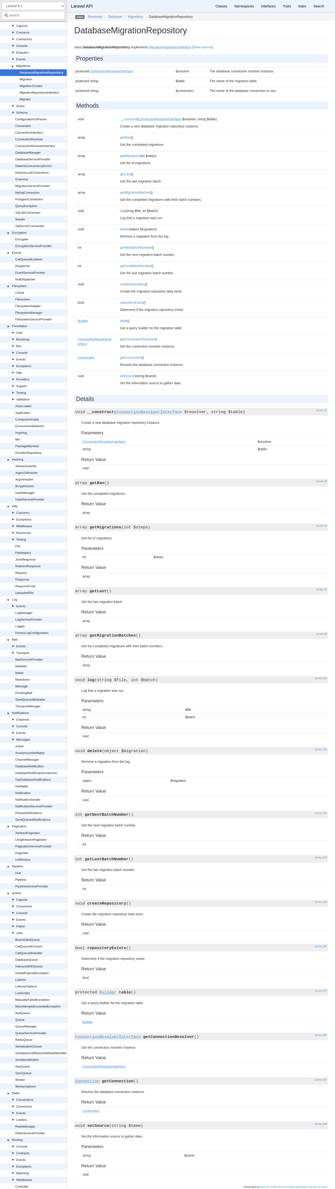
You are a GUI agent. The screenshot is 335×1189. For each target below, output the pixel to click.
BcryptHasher (24, 486)
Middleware (24, 526)
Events (21, 59)
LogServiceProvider (28, 619)
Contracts (23, 1153)
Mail (15, 639)
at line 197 (321, 1079)
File (17, 546)
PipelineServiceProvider (31, 886)
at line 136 (321, 857)
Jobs (19, 933)
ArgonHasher (24, 479)
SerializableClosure (28, 1046)
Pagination (19, 826)
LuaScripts (22, 993)
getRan (125, 137)
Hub (18, 873)
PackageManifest (27, 446)
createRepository (132, 284)
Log (14, 599)
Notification (22, 793)
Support (21, 386)
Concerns (23, 32)
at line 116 (321, 749)
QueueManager (26, 1026)
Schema (22, 112)
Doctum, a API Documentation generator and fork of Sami (293, 1186)
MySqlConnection (27, 192)
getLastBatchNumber (135, 266)
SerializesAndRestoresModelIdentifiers (41, 1053)
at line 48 (321, 481)
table (123, 321)
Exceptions (23, 366)
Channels (22, 719)
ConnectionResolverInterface (35, 146)
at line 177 (321, 990)
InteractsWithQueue (29, 966)
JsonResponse (25, 559)
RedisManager (25, 1126)
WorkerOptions (25, 1086)
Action (19, 746)
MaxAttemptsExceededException (38, 1006)
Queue (16, 893)
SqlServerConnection (30, 226)
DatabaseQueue (26, 959)
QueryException (26, 206)
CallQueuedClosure (28, 946)
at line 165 (321, 946)
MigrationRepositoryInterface (39, 92)
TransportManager (27, 706)
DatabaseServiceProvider (32, 159)
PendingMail (23, 693)
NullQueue (22, 1013)
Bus (18, 346)
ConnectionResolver (29, 139)
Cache (19, 292)
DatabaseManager (28, 152)
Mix (17, 439)
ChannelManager (27, 759)
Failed (20, 926)
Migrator (25, 99)
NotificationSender (27, 799)
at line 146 (321, 902)
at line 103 (321, 678)
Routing (17, 1140)
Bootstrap (23, 339)
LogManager (24, 613)
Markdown (22, 679)
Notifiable (21, 786)
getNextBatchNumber (136, 247)
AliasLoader (23, 406)
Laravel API (82, 6)
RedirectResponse (28, 566)
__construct (128, 119)
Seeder (20, 219)
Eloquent (22, 52)
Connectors (24, 39)
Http (19, 372)
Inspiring (21, 433)
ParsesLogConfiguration (31, 633)
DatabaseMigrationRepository (41, 72)
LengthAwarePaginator (31, 839)
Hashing (17, 459)
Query (20, 106)
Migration (26, 79)
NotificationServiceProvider (33, 806)
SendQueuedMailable (30, 699)
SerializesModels (27, 1060)
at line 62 (321, 525)
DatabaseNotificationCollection (36, 773)
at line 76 (321, 589)
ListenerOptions (26, 986)
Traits (287, 6)
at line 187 (321, 1035)
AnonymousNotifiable (30, 753)
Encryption (19, 232)
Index (302, 6)
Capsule (22, 26)
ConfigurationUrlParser (31, 119)
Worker (20, 1080)
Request (21, 573)
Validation (23, 399)
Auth (19, 332)
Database (115, 17)
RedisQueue (23, 1040)
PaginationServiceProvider (33, 846)
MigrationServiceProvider (32, 186)
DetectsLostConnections (32, 172)
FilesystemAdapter (28, 306)
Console (22, 46)
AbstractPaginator (27, 833)
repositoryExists (132, 302)
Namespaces (244, 6)
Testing (21, 393)
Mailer (19, 673)
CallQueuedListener (29, 259)
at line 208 (321, 1124)
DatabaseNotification (29, 766)
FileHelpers (23, 553)
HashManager (25, 493)
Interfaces (268, 6)
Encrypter (22, 239)
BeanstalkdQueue (27, 939)
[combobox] (33, 15)
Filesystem (19, 286)
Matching (22, 1173)
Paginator (22, 853)
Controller (22, 1186)
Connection (23, 126)
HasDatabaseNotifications (33, 779)
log (122, 211)
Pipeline (17, 866)
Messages (23, 739)
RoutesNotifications (28, 813)
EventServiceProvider (30, 272)
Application (22, 413)
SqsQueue (22, 1066)
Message (21, 686)
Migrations (23, 66)
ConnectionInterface (29, 132)
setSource (127, 376)
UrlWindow (22, 859)
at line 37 (321, 410)
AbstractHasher (26, 466)
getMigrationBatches (135, 192)
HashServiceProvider (29, 499)
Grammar (21, 179)
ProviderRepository (28, 453)
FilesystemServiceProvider (33, 319)
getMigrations (130, 156)
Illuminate (95, 17)
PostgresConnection (29, 199)
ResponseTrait (25, 586)
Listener (20, 980)
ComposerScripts (27, 419)
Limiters (21, 1120)
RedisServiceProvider (30, 1133)
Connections (24, 1100)
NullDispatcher (25, 279)
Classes (221, 6)
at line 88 (321, 633)
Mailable (21, 666)
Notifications (20, 713)
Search (319, 6)
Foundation (19, 326)
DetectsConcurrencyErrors (33, 166)
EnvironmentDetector (29, 426)
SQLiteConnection (27, 212)
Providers (22, 379)
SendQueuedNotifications (32, 819)
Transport (22, 653)
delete (124, 229)
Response (22, 579)
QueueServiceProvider (30, 1033)
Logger (20, 626)
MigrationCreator (31, 86)
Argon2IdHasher (26, 473)
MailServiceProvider (29, 659)
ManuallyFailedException (32, 1000)
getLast (125, 174)
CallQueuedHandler (28, 953)
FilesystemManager (28, 312)
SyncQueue (23, 1073)
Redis (16, 1093)
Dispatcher (22, 266)
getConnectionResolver (137, 339)
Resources (23, 533)
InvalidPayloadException (32, 973)
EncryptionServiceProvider (33, 246)
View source (202, 47)
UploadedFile (24, 593)
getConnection (130, 357)
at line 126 (321, 813)
